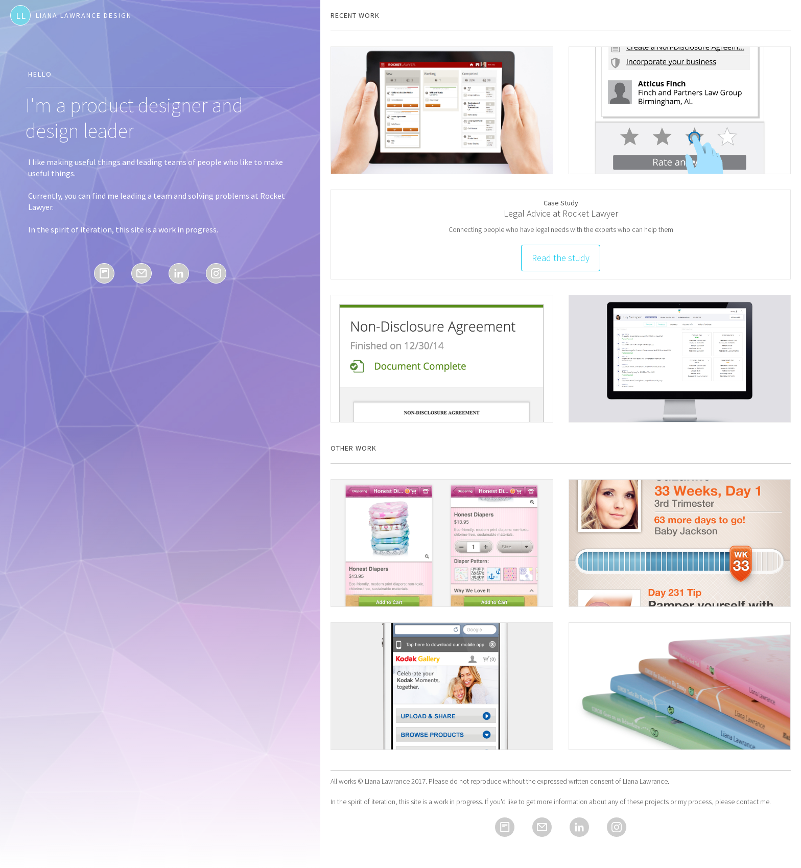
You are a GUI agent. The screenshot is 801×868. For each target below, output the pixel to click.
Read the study (561, 258)
